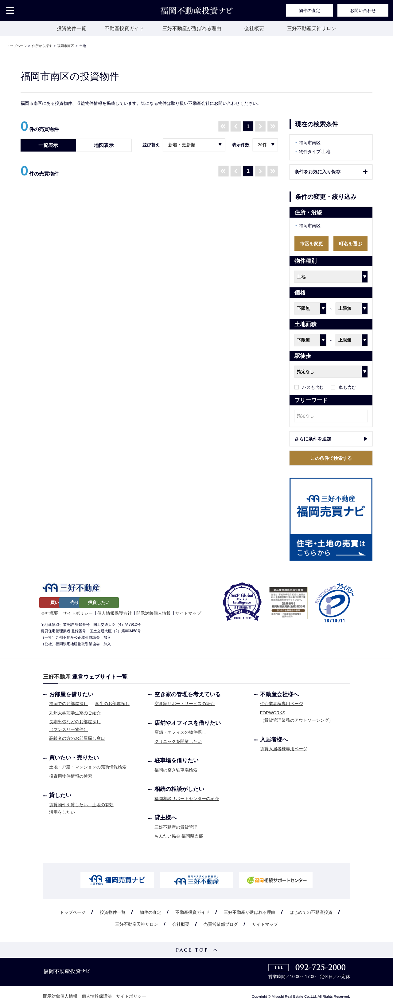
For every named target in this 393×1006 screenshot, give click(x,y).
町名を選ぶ (350, 243)
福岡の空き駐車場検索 (175, 769)
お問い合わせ (363, 10)
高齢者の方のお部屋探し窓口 (77, 738)
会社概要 (254, 28)
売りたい (102, 602)
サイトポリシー (78, 612)
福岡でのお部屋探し (68, 703)
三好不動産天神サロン (311, 28)
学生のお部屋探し (112, 703)
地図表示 (104, 145)
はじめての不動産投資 (311, 911)
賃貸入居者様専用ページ (283, 748)
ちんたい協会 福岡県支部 (178, 836)
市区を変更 (311, 243)
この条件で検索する (331, 458)
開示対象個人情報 (153, 612)
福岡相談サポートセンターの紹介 (186, 798)
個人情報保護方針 (114, 612)
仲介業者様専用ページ (281, 703)
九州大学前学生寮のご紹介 (75, 712)
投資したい (144, 602)
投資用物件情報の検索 (70, 775)
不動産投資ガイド (124, 28)
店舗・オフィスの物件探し (180, 732)
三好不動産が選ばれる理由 (191, 28)
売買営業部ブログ (221, 924)
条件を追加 (331, 438)
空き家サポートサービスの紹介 (184, 703)
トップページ (73, 911)
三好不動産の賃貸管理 (175, 826)
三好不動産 (57, 677)
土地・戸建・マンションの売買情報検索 (87, 766)
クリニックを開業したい (178, 741)
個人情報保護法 (97, 996)
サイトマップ (188, 612)
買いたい (59, 602)
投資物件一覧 (71, 28)
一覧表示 (48, 145)
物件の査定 (309, 10)
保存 (331, 172)
